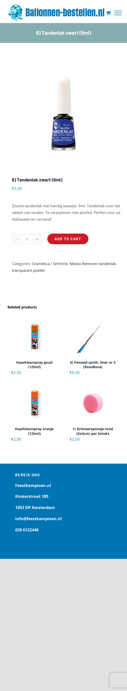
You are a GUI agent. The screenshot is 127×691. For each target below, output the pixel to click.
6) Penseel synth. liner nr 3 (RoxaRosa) (93, 364)
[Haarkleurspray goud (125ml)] (34, 336)
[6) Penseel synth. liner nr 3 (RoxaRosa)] (93, 336)
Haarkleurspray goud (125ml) (34, 364)
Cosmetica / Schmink (50, 263)
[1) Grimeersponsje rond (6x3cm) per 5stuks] (93, 403)
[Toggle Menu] (118, 13)
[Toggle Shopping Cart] (108, 12)
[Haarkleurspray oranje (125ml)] (34, 403)
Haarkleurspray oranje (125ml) (34, 431)
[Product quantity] (27, 239)
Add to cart (68, 239)
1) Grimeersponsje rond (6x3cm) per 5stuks (92, 431)
